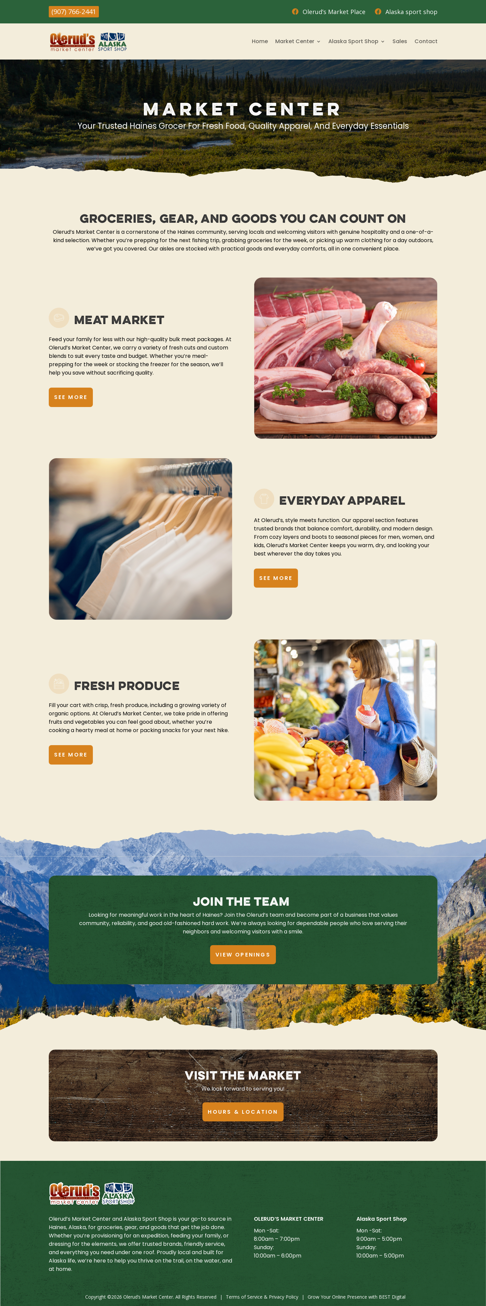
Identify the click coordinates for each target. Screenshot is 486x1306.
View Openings (243, 955)
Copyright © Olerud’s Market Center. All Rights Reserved (150, 1297)
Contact (426, 41)
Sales (399, 41)
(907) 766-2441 (73, 11)
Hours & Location (243, 1112)
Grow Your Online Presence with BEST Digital (357, 1297)
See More (71, 397)
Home (260, 41)
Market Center (294, 41)
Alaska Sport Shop (353, 41)
